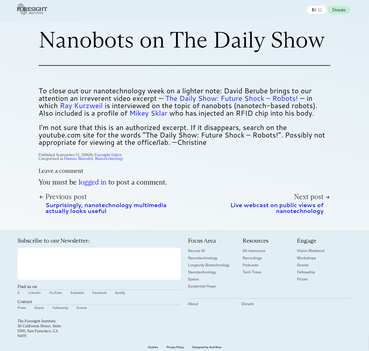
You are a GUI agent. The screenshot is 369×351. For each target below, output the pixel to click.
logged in (92, 182)
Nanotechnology (109, 158)
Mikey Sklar (148, 113)
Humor (70, 158)
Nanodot (85, 158)
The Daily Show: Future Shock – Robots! (231, 98)
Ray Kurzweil (81, 105)
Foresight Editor (108, 155)
